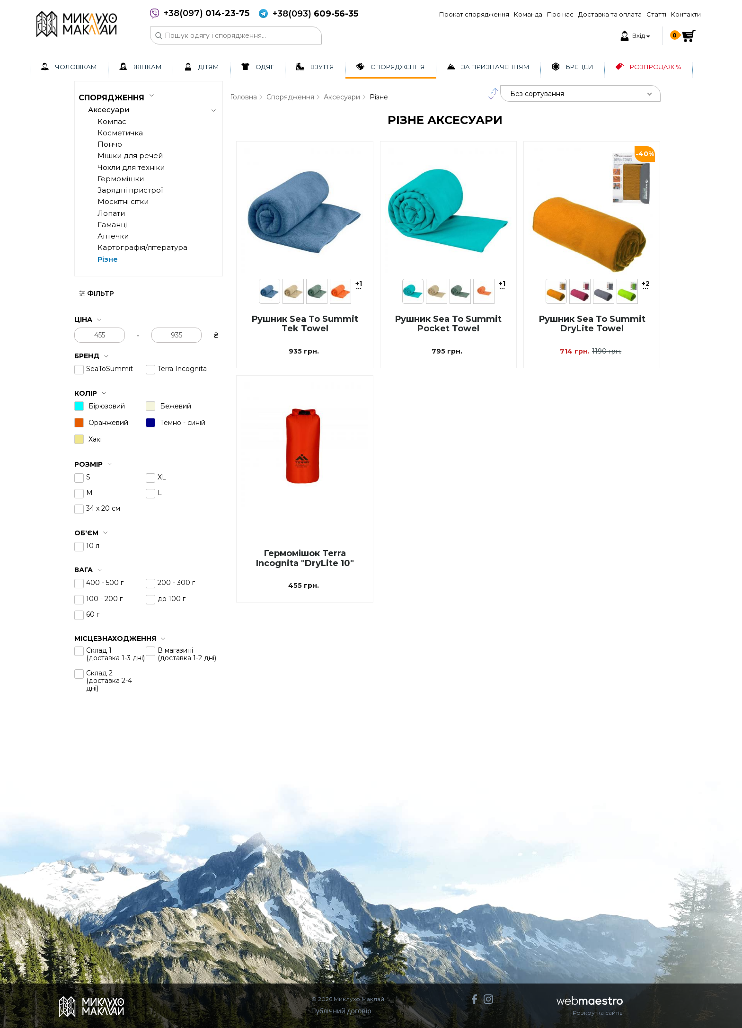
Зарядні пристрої (130, 190)
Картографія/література (142, 247)
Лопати (111, 213)
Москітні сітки (123, 201)
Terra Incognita (182, 368)
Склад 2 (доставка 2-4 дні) (109, 680)
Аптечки (113, 236)
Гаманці (112, 225)
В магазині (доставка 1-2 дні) (187, 654)
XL (162, 477)
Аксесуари (342, 97)
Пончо (109, 144)
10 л (92, 545)
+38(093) (315, 14)
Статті (656, 14)
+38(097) (206, 13)
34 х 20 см (103, 508)
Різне (107, 259)
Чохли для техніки (131, 167)
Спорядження (290, 97)
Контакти (686, 14)
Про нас (560, 14)
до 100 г (172, 599)
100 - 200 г (104, 599)
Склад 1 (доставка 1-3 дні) (115, 654)
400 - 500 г (105, 582)
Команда (528, 14)
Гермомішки (120, 179)
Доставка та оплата (610, 14)
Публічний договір (341, 1011)
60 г (92, 614)
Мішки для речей (130, 155)
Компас (111, 121)
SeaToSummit (109, 368)
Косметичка (120, 133)
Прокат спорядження (474, 14)
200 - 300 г (176, 582)
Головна (243, 97)
